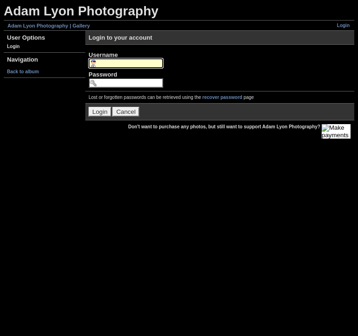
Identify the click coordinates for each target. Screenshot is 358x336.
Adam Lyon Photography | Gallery (48, 25)
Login (343, 25)
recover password (222, 97)
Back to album (23, 71)
